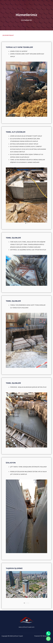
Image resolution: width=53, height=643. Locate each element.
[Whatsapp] (48, 638)
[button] (8, 89)
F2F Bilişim (43, 636)
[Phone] (48, 633)
